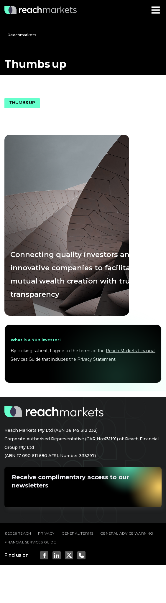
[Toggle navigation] (156, 10)
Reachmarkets (21, 34)
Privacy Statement (96, 359)
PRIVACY (46, 533)
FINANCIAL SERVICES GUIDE (30, 542)
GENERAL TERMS (77, 533)
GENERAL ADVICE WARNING (126, 533)
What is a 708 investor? (36, 339)
